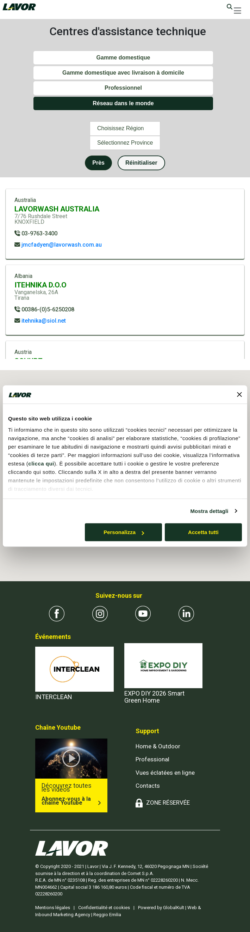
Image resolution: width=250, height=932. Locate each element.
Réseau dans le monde (123, 103)
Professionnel (123, 88)
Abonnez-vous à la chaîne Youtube (66, 800)
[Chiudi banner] (239, 394)
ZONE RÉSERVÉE (168, 802)
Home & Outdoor (158, 746)
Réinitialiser (141, 163)
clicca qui (41, 464)
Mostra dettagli (209, 511)
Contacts (148, 785)
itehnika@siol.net (43, 320)
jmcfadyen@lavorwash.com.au (61, 244)
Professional (152, 759)
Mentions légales (52, 907)
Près (98, 163)
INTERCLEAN (53, 696)
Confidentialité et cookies (104, 907)
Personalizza (124, 532)
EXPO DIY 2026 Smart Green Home (154, 697)
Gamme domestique (123, 58)
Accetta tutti (203, 532)
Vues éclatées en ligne (165, 772)
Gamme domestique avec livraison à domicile (123, 73)
